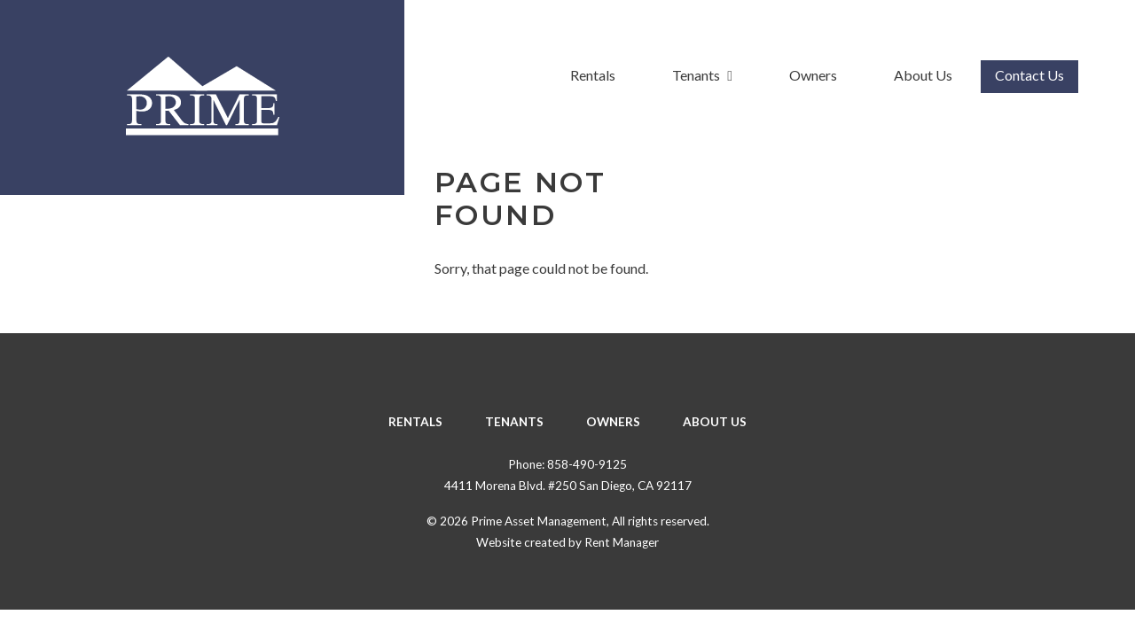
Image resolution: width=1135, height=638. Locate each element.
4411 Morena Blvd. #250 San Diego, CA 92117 (568, 485)
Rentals (592, 74)
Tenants (702, 74)
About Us (923, 74)
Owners (813, 74)
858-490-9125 (587, 464)
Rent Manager (621, 542)
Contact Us (1029, 74)
